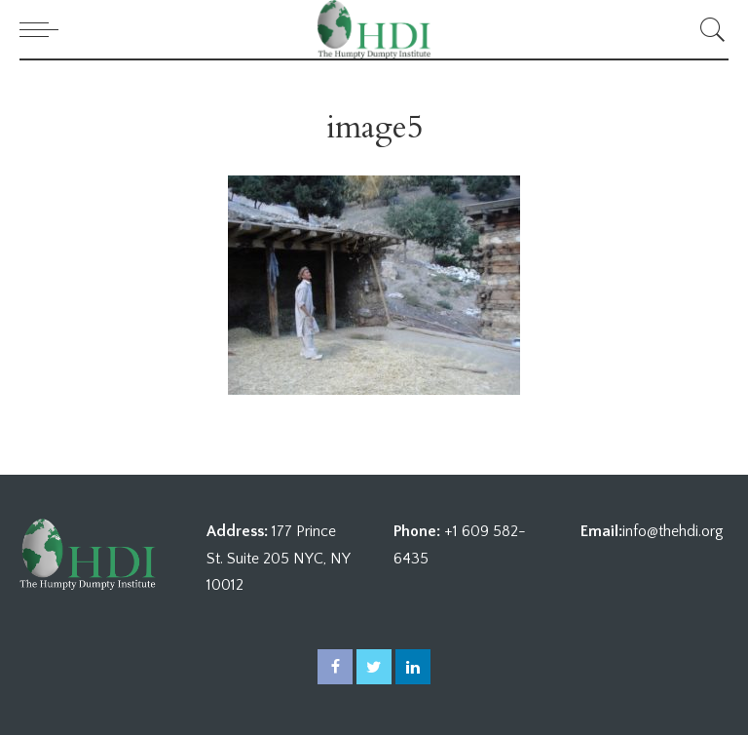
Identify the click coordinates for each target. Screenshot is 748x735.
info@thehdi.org (673, 531)
